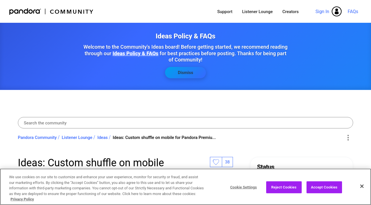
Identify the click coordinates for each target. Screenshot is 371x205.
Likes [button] (216, 162)
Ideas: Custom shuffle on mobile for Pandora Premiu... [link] (164, 137)
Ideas (102, 137)
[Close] (362, 188)
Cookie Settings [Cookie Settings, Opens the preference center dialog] (243, 189)
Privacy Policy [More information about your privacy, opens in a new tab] (22, 201)
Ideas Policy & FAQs (135, 53)
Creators (290, 11)
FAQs (353, 11)
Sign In (322, 11)
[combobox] (185, 122)
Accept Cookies (324, 189)
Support (224, 11)
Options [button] (348, 137)
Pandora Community (52, 11)
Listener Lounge (257, 11)
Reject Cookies (284, 189)
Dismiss (185, 72)
